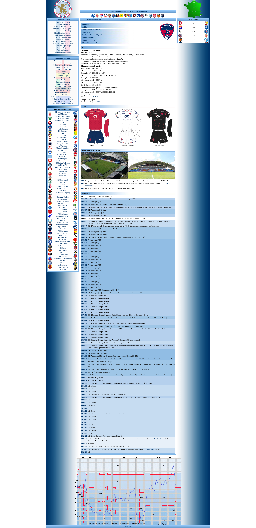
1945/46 (96, 97)
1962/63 (84, 270)
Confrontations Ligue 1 (62, 35)
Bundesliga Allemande (63, 88)
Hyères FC (62, 269)
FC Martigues (63, 231)
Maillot (84, 27)
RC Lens (63, 135)
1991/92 (84, 353)
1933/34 (84, 202)
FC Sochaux (62, 131)
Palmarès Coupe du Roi (62, 78)
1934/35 (84, 204)
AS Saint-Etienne (62, 118)
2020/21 (84, 436)
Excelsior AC (63, 205)
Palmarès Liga (62, 76)
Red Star (63, 190)
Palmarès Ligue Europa (62, 101)
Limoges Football (62, 224)
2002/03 (84, 386)
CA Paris (62, 248)
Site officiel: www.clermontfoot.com (95, 43)
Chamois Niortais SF (62, 241)
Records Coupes (63, 50)
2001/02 (84, 383)
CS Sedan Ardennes (63, 163)
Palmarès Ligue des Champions (62, 97)
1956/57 (84, 254)
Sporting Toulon (62, 197)
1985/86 (84, 334)
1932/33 (84, 199)
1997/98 (84, 372)
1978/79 (84, 315)
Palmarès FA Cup (62, 67)
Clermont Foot (62, 233)
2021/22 (84, 439)
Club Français (63, 267)
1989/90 (84, 345)
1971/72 (84, 295)
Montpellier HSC (62, 144)
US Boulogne (63, 254)
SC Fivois (62, 207)
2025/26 (84, 452)
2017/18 (84, 428)
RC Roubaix (62, 237)
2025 (83, 188)
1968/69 (84, 287)
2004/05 (98, 102)
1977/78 (84, 312)
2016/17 (84, 425)
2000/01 (84, 380)
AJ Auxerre (63, 146)
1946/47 (84, 226)
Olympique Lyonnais (62, 120)
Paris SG (63, 127)
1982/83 (84, 326)
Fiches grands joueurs (63, 37)
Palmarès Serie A (62, 84)
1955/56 (84, 251)
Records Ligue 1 (63, 48)
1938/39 (84, 215)
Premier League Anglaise (63, 61)
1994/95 (84, 362)
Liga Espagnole (62, 71)
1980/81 (84, 320)
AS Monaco (62, 114)
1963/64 (84, 273)
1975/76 (84, 307)
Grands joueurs (88, 37)
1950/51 (84, 237)
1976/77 (84, 309)
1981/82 (84, 323)
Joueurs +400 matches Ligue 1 (63, 31)
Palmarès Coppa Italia (63, 86)
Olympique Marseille (62, 112)
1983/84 (84, 329)
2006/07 (84, 397)
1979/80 (84, 318)
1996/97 (84, 369)
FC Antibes (63, 210)
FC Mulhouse (63, 214)
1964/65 (84, 276)
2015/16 (84, 422)
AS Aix (62, 261)
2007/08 (84, 400)
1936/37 (84, 210)
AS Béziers (63, 256)
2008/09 (84, 403)
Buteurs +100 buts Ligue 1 (62, 29)
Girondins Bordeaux (62, 116)
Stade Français (62, 186)
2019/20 (84, 433)
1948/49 (84, 232)
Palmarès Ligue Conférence (63, 103)
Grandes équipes (88, 40)
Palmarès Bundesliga (62, 93)
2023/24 (84, 446)
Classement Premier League (63, 63)
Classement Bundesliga (62, 90)
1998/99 (84, 375)
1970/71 (84, 293)
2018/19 (84, 430)
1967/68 (84, 284)
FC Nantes (63, 133)
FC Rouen (62, 173)
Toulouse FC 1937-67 (63, 167)
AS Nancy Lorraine (63, 161)
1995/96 (84, 364)
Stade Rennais (63, 129)
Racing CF (62, 156)
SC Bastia (62, 152)
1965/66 (84, 279)
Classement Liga (63, 73)
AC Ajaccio (62, 195)
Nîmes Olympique (62, 148)
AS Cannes (63, 169)
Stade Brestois (62, 171)
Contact (128, 526)
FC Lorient (63, 178)
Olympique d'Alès (62, 216)
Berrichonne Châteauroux (62, 259)
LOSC (62, 122)
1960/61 (84, 265)
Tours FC (62, 220)
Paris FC (63, 229)
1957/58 (84, 257)
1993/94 (84, 359)
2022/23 (91, 52)
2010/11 (84, 408)
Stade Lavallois (62, 188)
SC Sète (62, 182)
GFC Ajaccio (62, 250)
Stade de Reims (62, 142)
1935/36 (84, 207)
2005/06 (84, 394)
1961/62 (84, 268)
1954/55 (84, 248)
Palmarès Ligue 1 (62, 39)
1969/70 (84, 290)
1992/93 (84, 356)
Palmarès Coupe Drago (62, 46)
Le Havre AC (63, 165)
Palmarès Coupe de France (62, 41)
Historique (86, 32)
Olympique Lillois (62, 201)
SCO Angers (62, 159)
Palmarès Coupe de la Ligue (63, 43)
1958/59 (84, 259)
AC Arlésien (62, 265)
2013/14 (84, 416)
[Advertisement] (128, 5)
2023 (83, 183)
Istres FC (62, 252)
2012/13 (84, 414)
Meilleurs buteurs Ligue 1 (62, 26)
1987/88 (84, 340)
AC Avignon (62, 263)
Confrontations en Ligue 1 (92, 35)
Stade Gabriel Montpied (91, 30)
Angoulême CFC (63, 227)
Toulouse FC (62, 150)
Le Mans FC (62, 203)
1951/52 (84, 240)
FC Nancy (62, 184)
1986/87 (84, 337)
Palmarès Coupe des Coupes (63, 99)
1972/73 (84, 298)
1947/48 (84, 229)
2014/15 (84, 419)
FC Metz (63, 139)
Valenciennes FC (63, 154)
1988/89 (84, 343)
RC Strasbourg (62, 137)
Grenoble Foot (62, 222)
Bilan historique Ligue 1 (62, 33)
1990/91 (84, 350)
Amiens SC (63, 235)
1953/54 (84, 245)
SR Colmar (63, 244)
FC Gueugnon (63, 246)
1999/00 (84, 378)
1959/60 (84, 262)
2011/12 (84, 411)
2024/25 (84, 449)
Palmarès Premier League (62, 65)
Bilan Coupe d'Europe (63, 52)
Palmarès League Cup (63, 69)
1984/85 (84, 332)
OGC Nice (63, 125)
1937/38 (84, 213)
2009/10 (84, 405)
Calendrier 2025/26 (63, 22)
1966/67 (84, 282)
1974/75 (84, 304)
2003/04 (84, 389)
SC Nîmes (62, 239)
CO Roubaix (62, 199)
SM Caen (62, 176)
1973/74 (84, 301)
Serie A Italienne (63, 80)
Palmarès (85, 24)
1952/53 (84, 243)
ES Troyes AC (63, 180)
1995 (83, 181)
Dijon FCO (63, 212)
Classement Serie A (63, 82)
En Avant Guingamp (62, 193)
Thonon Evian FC (62, 218)
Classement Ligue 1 (63, 24)
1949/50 (84, 234)
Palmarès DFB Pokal (62, 95)
